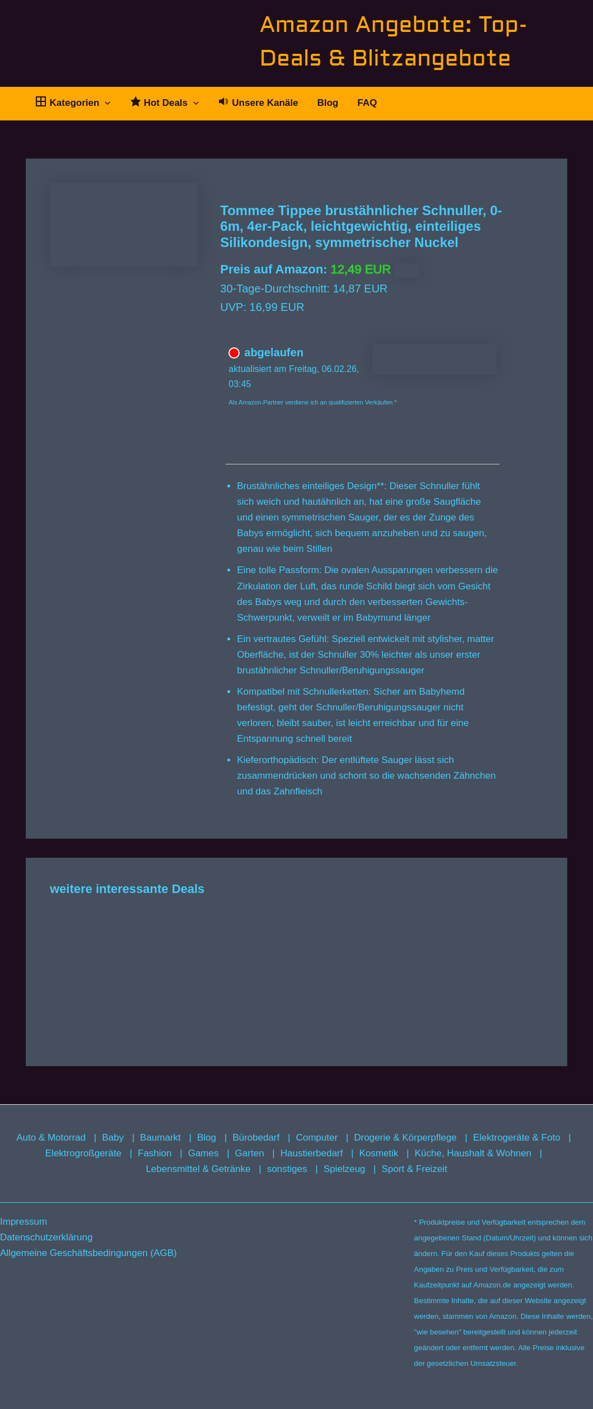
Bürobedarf (255, 1137)
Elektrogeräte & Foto (517, 1137)
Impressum (23, 1221)
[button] (104, 102)
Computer (317, 1137)
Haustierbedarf (312, 1153)
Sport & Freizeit (414, 1169)
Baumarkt (160, 1137)
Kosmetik (378, 1153)
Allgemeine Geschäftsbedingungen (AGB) (88, 1253)
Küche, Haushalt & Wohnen (473, 1153)
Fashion (154, 1153)
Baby (113, 1137)
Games (203, 1153)
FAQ (367, 102)
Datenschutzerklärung (46, 1237)
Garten (249, 1153)
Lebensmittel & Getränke (198, 1169)
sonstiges (287, 1169)
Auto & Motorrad (51, 1137)
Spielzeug (345, 1169)
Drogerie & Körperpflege (405, 1137)
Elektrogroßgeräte (83, 1153)
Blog (327, 102)
